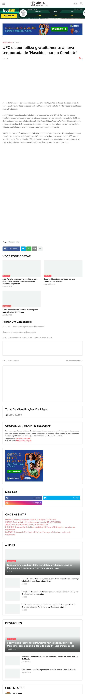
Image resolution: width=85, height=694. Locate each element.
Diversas (18, 43)
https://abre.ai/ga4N (24, 441)
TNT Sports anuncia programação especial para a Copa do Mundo (49, 670)
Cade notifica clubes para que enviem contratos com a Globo (59, 280)
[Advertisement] (42, 80)
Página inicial (8, 43)
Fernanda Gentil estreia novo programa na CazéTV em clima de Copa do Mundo (50, 658)
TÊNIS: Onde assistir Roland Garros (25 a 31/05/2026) (26, 524)
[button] (3, 4)
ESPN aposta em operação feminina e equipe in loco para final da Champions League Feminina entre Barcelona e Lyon (48, 606)
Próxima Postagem (73, 360)
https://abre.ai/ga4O (23, 438)
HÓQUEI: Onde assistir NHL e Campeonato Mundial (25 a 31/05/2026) (33, 522)
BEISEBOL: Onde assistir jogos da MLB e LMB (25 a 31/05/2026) (30, 519)
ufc (18, 242)
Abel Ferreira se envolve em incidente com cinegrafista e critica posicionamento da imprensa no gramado (20, 281)
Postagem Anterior (11, 360)
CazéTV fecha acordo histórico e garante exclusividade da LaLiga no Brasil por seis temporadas (50, 593)
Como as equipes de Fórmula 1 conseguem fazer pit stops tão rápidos (20, 311)
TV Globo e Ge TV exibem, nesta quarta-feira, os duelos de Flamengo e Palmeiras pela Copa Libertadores (50, 580)
